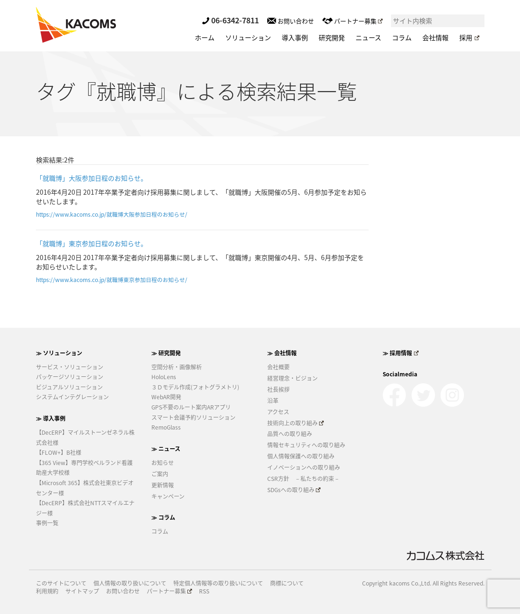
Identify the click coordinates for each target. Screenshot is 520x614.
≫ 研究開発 (166, 353)
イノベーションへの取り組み (303, 467)
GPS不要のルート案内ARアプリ (191, 407)
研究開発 (332, 37)
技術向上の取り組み (295, 423)
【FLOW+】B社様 (58, 452)
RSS (204, 591)
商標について (287, 583)
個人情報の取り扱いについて (129, 583)
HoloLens (163, 377)
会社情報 (435, 37)
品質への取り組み (289, 434)
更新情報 (162, 485)
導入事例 (295, 37)
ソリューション (248, 37)
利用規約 (47, 591)
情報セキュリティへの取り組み (306, 445)
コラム (402, 37)
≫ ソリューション (59, 353)
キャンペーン (168, 496)
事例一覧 (47, 523)
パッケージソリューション (69, 377)
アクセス (278, 412)
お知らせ (162, 463)
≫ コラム (163, 517)
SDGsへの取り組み (294, 490)
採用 (469, 37)
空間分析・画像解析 (176, 367)
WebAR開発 (166, 397)
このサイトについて (61, 583)
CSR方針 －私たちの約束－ (303, 478)
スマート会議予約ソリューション (193, 417)
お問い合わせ (290, 20)
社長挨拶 (278, 389)
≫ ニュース (165, 449)
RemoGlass (166, 427)
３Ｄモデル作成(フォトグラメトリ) (195, 387)
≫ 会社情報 (282, 353)
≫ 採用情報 (401, 353)
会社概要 (278, 367)
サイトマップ (82, 591)
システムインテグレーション (72, 397)
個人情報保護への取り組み (301, 456)
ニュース (368, 37)
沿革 (272, 400)
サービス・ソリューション (69, 367)
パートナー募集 (352, 20)
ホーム (204, 37)
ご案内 (159, 474)
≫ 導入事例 (50, 418)
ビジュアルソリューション (69, 387)
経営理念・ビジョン (292, 378)
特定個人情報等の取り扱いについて (218, 583)
